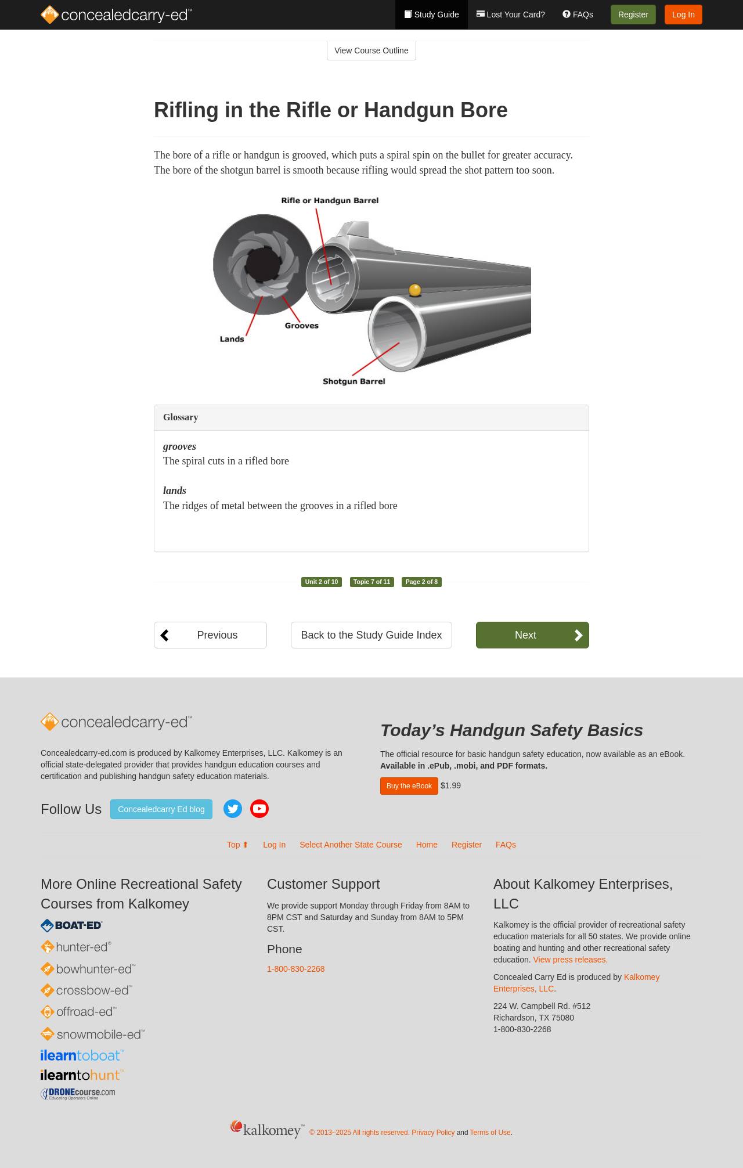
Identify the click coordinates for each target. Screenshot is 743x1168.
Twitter (232, 808)
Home (427, 844)
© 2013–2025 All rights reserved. (359, 1133)
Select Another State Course (351, 844)
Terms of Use (490, 1133)
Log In (683, 14)
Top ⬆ (238, 844)
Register (633, 14)
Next (525, 635)
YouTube (259, 808)
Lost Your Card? (511, 14)
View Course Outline (371, 50)
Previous (217, 635)
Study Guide (431, 14)
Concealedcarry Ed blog (161, 809)
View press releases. (570, 959)
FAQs (577, 14)
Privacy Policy (433, 1133)
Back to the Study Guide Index (371, 635)
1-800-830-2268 (296, 969)
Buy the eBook (409, 786)
